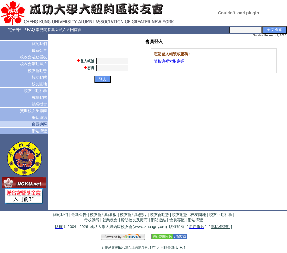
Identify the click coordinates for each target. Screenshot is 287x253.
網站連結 (40, 117)
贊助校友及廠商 (34, 111)
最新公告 (40, 50)
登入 (62, 29)
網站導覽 (40, 131)
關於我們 (40, 44)
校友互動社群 (36, 90)
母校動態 (40, 97)
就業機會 (40, 104)
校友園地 (40, 84)
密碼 (90, 68)
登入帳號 (87, 61)
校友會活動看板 (34, 57)
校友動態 (40, 77)
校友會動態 (38, 70)
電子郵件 (15, 29)
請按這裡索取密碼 (169, 61)
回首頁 (75, 29)
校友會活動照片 (34, 64)
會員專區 (40, 124)
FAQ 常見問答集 (41, 29)
